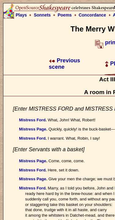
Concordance (92, 15)
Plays (21, 15)
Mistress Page (32, 129)
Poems (65, 15)
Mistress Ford (32, 120)
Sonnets (42, 15)
